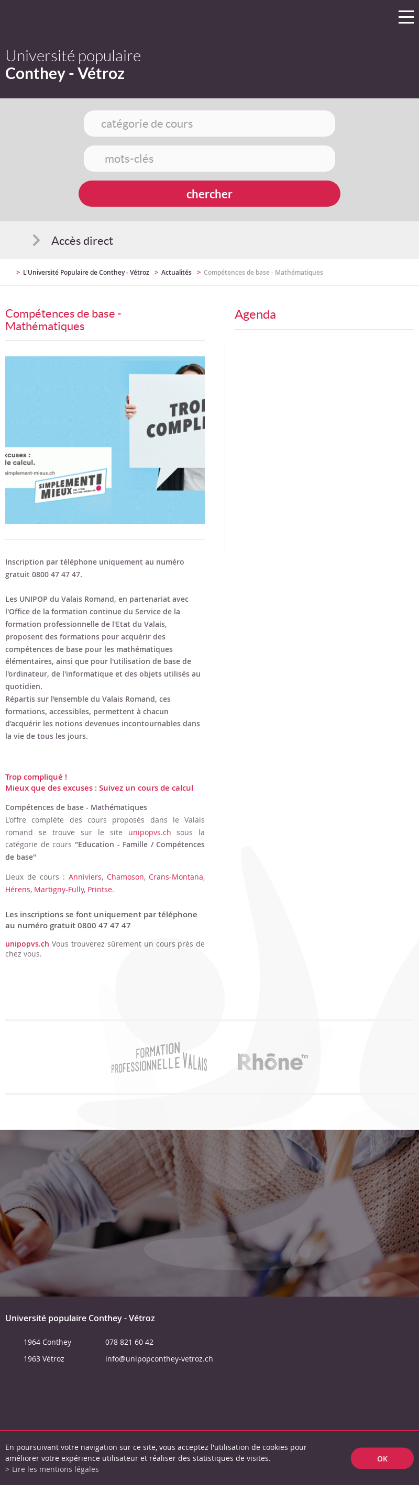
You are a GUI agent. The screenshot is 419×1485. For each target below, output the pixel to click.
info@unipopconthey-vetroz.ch (159, 1359)
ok (382, 1458)
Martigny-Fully (59, 889)
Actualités (176, 272)
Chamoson (125, 877)
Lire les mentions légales (55, 1469)
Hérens (17, 889)
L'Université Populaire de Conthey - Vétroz (86, 272)
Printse (99, 889)
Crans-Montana (176, 877)
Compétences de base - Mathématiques (263, 272)
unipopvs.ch (149, 832)
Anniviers (85, 877)
